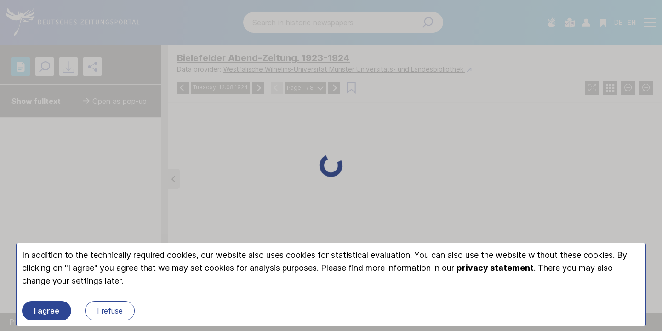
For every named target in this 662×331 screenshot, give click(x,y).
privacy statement (495, 268)
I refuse (110, 310)
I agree (46, 310)
